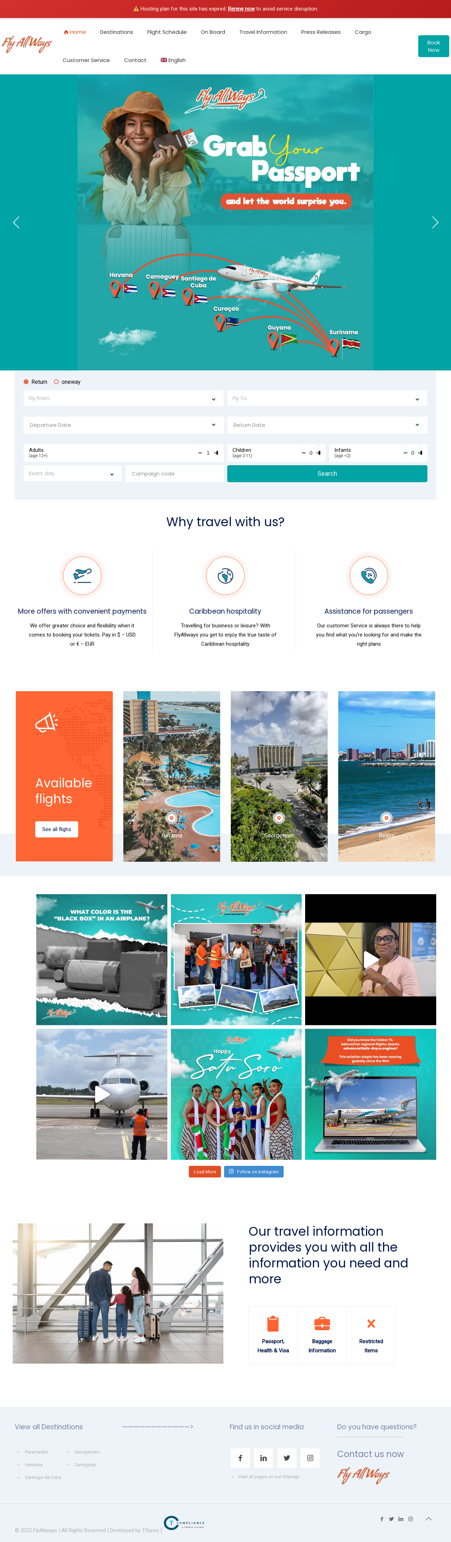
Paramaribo (36, 1452)
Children (267, 452)
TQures (150, 1530)
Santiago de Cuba (43, 1477)
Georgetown (87, 1452)
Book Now (433, 46)
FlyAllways (45, 1530)
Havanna (34, 1464)
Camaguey (85, 1464)
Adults (113, 452)
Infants (368, 452)
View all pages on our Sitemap (268, 1476)
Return (35, 382)
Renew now (241, 9)
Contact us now (370, 1454)
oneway (67, 382)
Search (327, 473)
